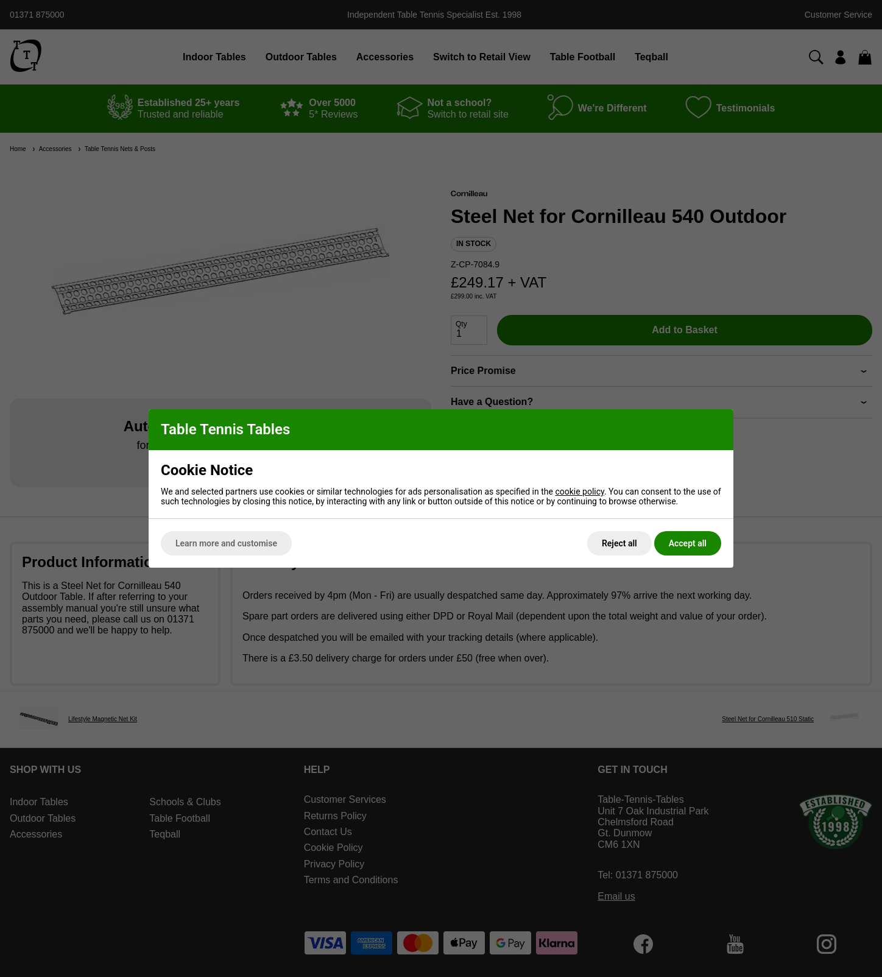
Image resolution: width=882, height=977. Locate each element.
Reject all (619, 543)
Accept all (688, 543)
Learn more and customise (226, 543)
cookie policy (579, 491)
